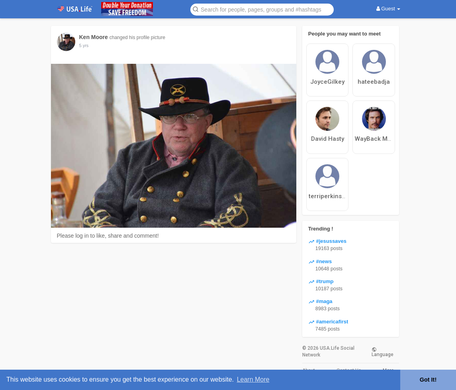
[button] (262, 9)
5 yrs (84, 45)
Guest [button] (388, 9)
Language (382, 352)
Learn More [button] (253, 379)
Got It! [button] (428, 379)
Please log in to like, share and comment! (108, 235)
